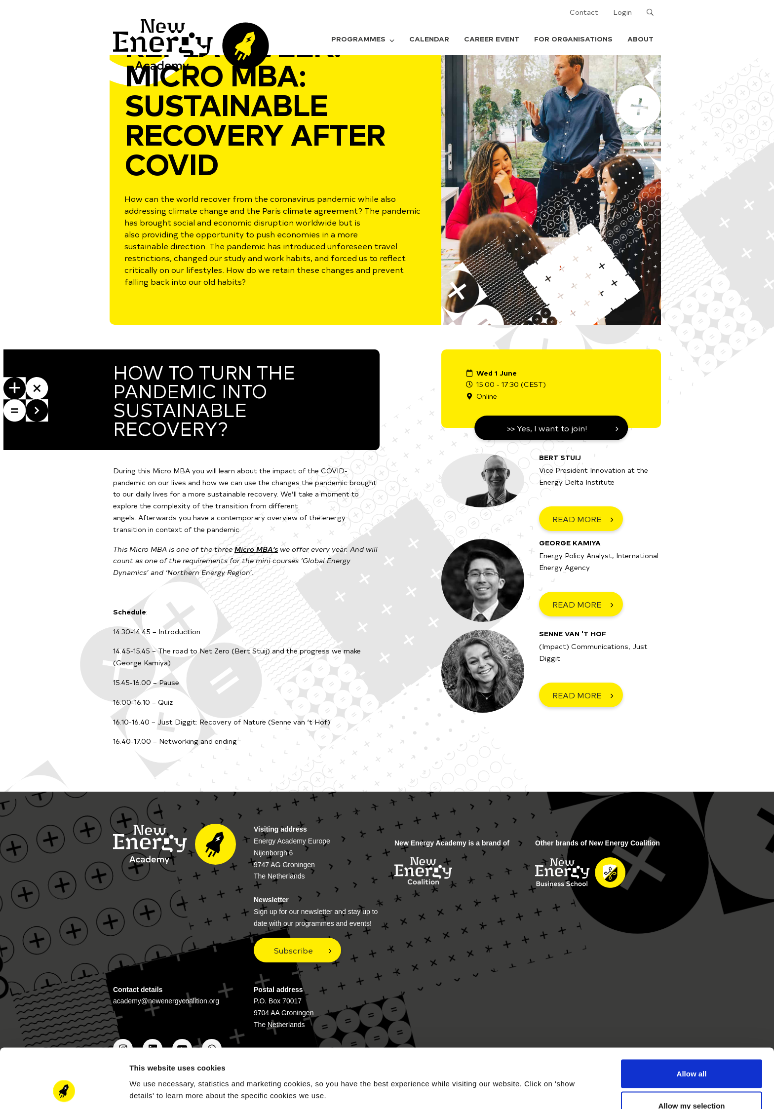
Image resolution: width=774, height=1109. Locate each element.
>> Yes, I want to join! (547, 427)
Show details (518, 1072)
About (640, 38)
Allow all (692, 1018)
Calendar (429, 38)
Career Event (491, 38)
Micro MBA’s (256, 549)
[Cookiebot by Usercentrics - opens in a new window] (64, 1089)
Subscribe (293, 950)
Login (622, 12)
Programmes (362, 38)
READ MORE (576, 518)
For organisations (573, 38)
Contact (584, 12)
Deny (692, 1082)
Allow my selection (691, 1050)
